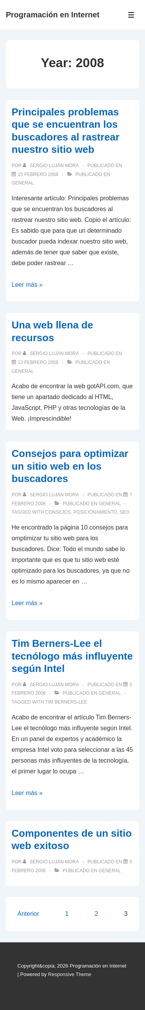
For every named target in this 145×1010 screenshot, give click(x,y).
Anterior (28, 913)
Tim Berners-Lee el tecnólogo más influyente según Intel (72, 656)
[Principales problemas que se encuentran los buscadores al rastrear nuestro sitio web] (38, 174)
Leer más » (27, 284)
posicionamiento (95, 512)
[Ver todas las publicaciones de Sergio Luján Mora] (51, 165)
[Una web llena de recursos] (38, 362)
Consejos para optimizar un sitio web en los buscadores (70, 466)
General (23, 183)
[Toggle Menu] (131, 15)
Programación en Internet (52, 14)
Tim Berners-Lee (66, 702)
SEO (125, 512)
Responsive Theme (69, 974)
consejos (58, 512)
